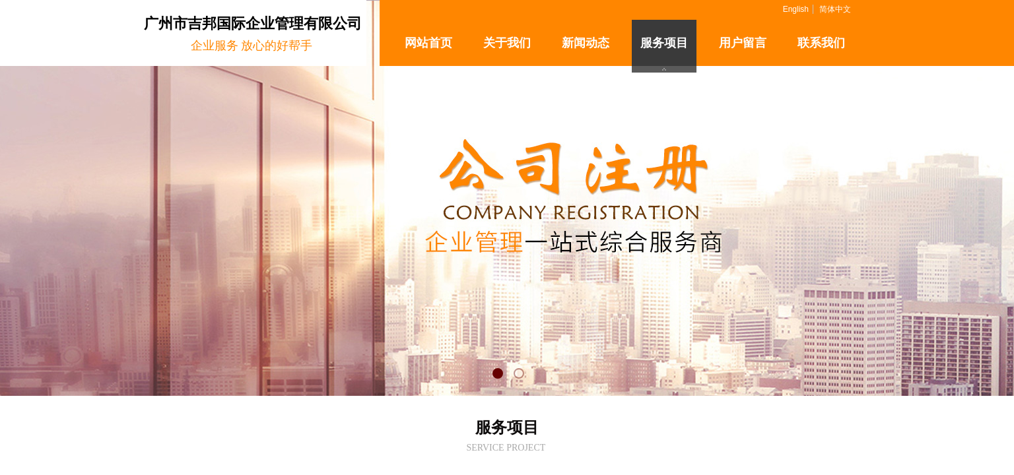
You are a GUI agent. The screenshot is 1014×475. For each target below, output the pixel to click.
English (796, 9)
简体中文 (835, 9)
